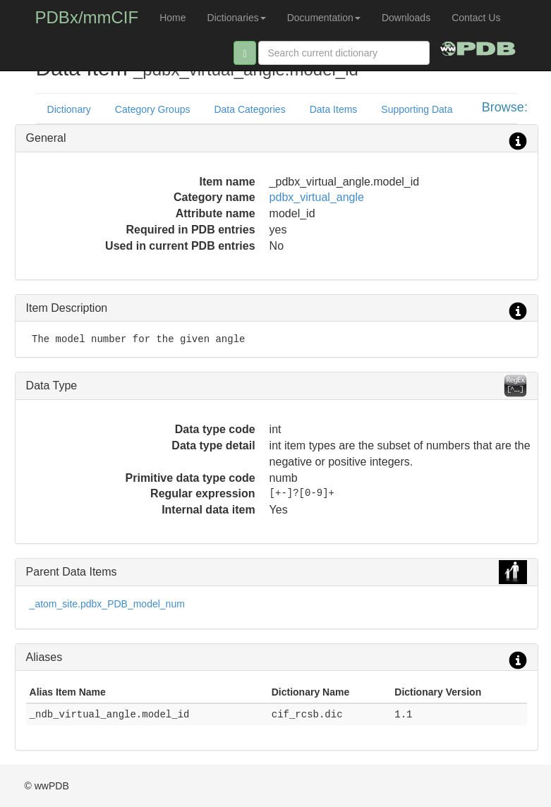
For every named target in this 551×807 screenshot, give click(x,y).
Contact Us (476, 17)
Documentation (324, 17)
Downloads (406, 17)
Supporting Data (416, 109)
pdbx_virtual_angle (317, 197)
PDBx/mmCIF (87, 17)
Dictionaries (236, 17)
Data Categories (249, 109)
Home (172, 17)
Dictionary (69, 109)
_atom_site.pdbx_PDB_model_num (107, 603)
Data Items (334, 109)
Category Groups (152, 109)
